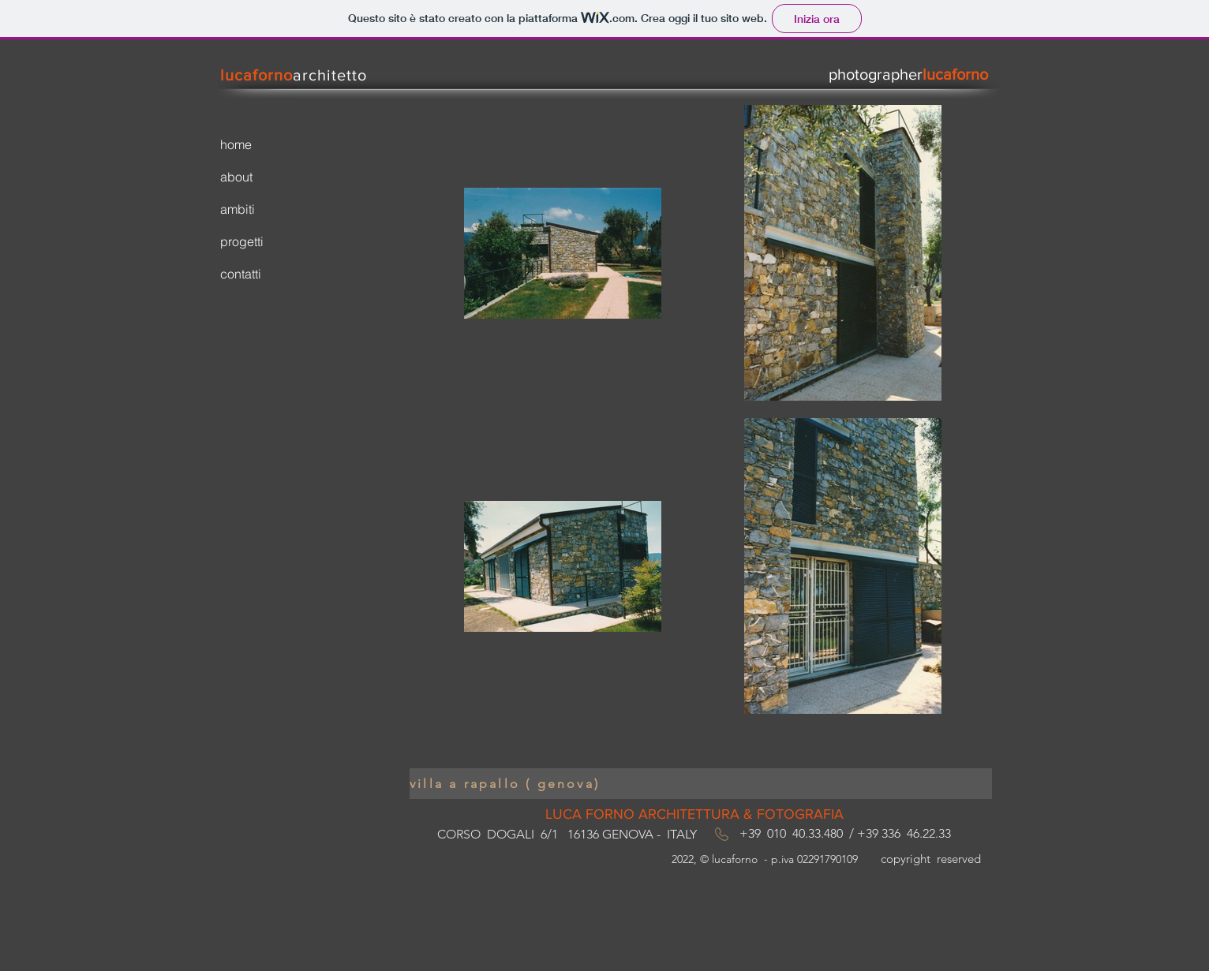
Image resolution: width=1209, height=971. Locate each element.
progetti (242, 241)
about (236, 177)
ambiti (237, 209)
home (236, 144)
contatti (240, 274)
